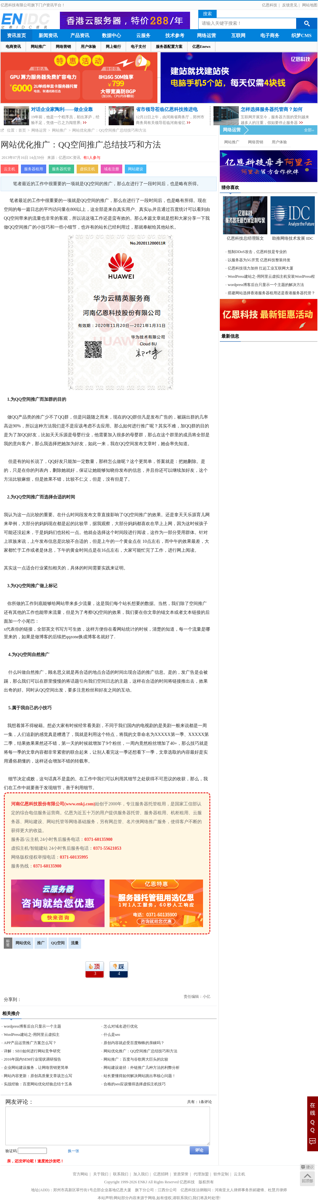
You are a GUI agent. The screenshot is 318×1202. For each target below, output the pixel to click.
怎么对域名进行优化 (121, 1026)
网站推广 (38, 46)
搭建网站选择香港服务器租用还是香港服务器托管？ (271, 293)
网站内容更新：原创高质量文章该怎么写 (38, 1076)
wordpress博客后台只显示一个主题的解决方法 (266, 285)
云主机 (9, 169)
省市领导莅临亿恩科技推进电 (167, 109)
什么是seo (112, 1034)
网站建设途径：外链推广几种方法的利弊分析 (142, 1067)
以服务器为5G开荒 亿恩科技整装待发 (259, 260)
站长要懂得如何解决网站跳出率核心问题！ (140, 1076)
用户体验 (88, 46)
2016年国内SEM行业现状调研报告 (32, 1059)
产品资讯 (79, 35)
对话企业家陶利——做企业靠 (62, 109)
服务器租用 (33, 169)
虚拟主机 (87, 169)
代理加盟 (201, 1174)
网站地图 (309, 5)
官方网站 (80, 1174)
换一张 (73, 1151)
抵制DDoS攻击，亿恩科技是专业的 (257, 252)
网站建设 (135, 169)
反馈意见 (289, 5)
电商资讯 (13, 46)
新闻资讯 (48, 35)
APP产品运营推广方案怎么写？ (30, 1043)
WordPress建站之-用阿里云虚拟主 (32, 1034)
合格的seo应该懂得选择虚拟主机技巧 (135, 1084)
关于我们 (100, 1174)
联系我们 (120, 1174)
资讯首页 (16, 35)
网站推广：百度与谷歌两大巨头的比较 (136, 1059)
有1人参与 (91, 157)
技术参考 (174, 35)
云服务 (143, 35)
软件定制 (221, 1174)
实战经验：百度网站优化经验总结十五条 (38, 1084)
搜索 (207, 13)
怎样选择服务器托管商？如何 (271, 109)
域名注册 (111, 169)
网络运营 (206, 35)
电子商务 (269, 35)
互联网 (238, 35)
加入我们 (141, 1174)
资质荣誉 (180, 1174)
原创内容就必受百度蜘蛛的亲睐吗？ (134, 1043)
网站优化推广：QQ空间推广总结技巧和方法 (140, 1051)
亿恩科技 (269, 5)
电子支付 (138, 46)
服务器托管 (61, 169)
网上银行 (113, 46)
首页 (22, 130)
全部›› (309, 130)
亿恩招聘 (161, 1174)
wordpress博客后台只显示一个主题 (32, 1026)
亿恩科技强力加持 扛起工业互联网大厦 (260, 268)
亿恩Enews (201, 46)
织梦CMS (301, 35)
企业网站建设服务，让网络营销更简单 (36, 1067)
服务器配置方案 (169, 46)
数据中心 (111, 35)
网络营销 (63, 46)
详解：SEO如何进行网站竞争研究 (32, 1051)
